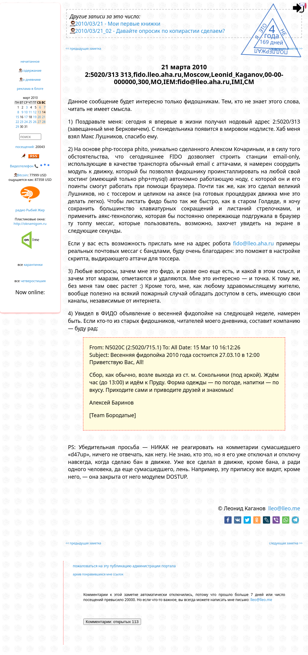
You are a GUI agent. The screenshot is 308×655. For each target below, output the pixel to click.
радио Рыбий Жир (30, 210)
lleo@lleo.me (284, 508)
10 (26, 112)
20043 (40, 146)
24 (26, 122)
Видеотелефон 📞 (30, 166)
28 (43, 122)
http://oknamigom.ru (30, 223)
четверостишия (33, 281)
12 (34, 112)
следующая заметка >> (286, 48)
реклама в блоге (30, 88)
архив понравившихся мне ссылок (98, 574)
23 (21, 122)
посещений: (25, 146)
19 (34, 117)
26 (34, 122)
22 (17, 122)
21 (43, 117)
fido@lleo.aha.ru (253, 243)
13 (39, 112)
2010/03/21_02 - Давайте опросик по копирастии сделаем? (150, 30)
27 (39, 122)
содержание (32, 70)
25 (30, 122)
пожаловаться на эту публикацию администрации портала (124, 565)
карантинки (33, 264)
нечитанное (29, 61)
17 (26, 117)
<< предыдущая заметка (83, 48)
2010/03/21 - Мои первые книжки (118, 23)
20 (39, 117)
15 (17, 117)
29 (17, 126)
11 (30, 112)
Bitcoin (22, 175)
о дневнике (32, 79)
